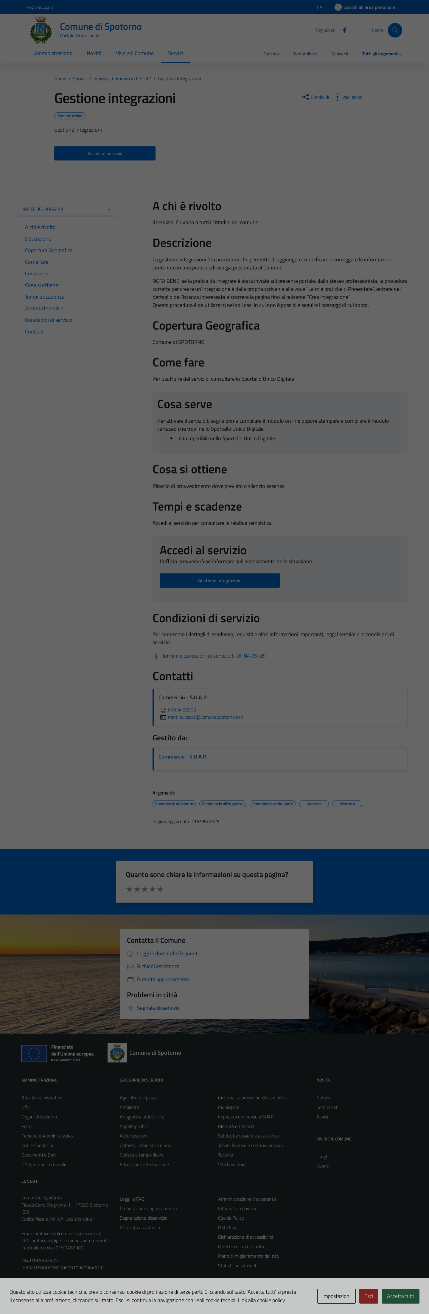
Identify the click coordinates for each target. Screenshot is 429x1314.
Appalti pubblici (135, 1126)
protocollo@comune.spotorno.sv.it (68, 1233)
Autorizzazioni (133, 1135)
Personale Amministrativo (47, 1135)
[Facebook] (342, 29)
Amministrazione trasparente (247, 1198)
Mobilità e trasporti (236, 1126)
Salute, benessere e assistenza (248, 1135)
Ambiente (129, 1107)
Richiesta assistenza (140, 1227)
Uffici (26, 1107)
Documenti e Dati (38, 1154)
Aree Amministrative (41, 1097)
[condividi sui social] (315, 97)
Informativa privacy (237, 1208)
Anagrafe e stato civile (142, 1116)
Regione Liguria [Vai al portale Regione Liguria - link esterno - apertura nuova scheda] (40, 7)
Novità (94, 53)
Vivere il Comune (135, 53)
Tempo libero (305, 53)
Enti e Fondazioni (38, 1145)
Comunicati (327, 1107)
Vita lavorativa (232, 1164)
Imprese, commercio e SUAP (245, 1116)
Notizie (323, 1097)
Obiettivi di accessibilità (241, 1246)
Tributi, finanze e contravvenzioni (250, 1145)
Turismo (271, 53)
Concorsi (340, 53)
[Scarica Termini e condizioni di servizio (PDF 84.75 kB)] (209, 656)
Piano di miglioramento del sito (248, 1256)
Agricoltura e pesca (138, 1097)
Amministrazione (53, 53)
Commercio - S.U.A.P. (182, 757)
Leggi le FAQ (132, 1198)
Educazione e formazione (144, 1164)
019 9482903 (177, 709)
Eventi (322, 1166)
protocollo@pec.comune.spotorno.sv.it (69, 1240)
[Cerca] (395, 30)
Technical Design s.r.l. (62, 1296)
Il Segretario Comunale (43, 1164)
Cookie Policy (231, 1217)
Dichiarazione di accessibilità (245, 1236)
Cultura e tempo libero (142, 1154)
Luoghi (322, 1156)
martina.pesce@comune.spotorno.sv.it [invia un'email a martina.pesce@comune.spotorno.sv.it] (200, 716)
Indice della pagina (67, 209)
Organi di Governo (39, 1116)
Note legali (229, 1227)
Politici (27, 1126)
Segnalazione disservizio (143, 1217)
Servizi (175, 53)
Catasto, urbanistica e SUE (146, 1145)
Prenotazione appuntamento (148, 1208)
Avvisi (322, 1116)
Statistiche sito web (237, 1265)
